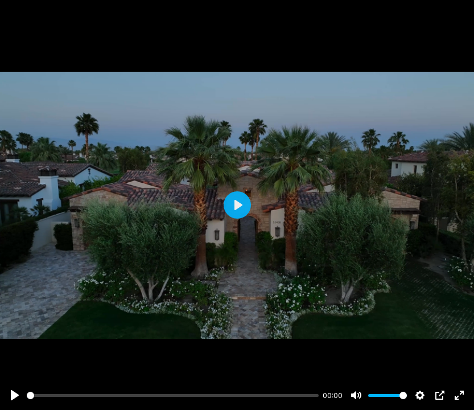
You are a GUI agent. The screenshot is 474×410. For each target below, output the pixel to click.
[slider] (173, 395)
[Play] (15, 395)
